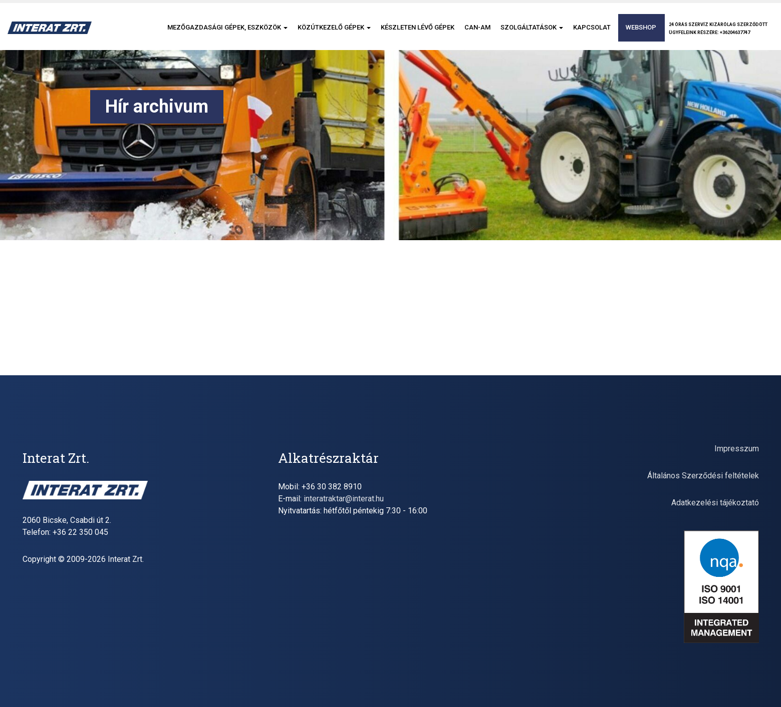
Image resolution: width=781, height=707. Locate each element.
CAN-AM (477, 27)
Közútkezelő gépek (334, 27)
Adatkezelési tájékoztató (715, 502)
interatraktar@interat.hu (344, 498)
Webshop (641, 27)
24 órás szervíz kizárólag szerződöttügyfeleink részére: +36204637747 (718, 28)
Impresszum (736, 448)
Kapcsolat (592, 27)
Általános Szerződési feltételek (703, 475)
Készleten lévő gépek (417, 27)
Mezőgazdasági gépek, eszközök (227, 27)
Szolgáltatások (531, 27)
